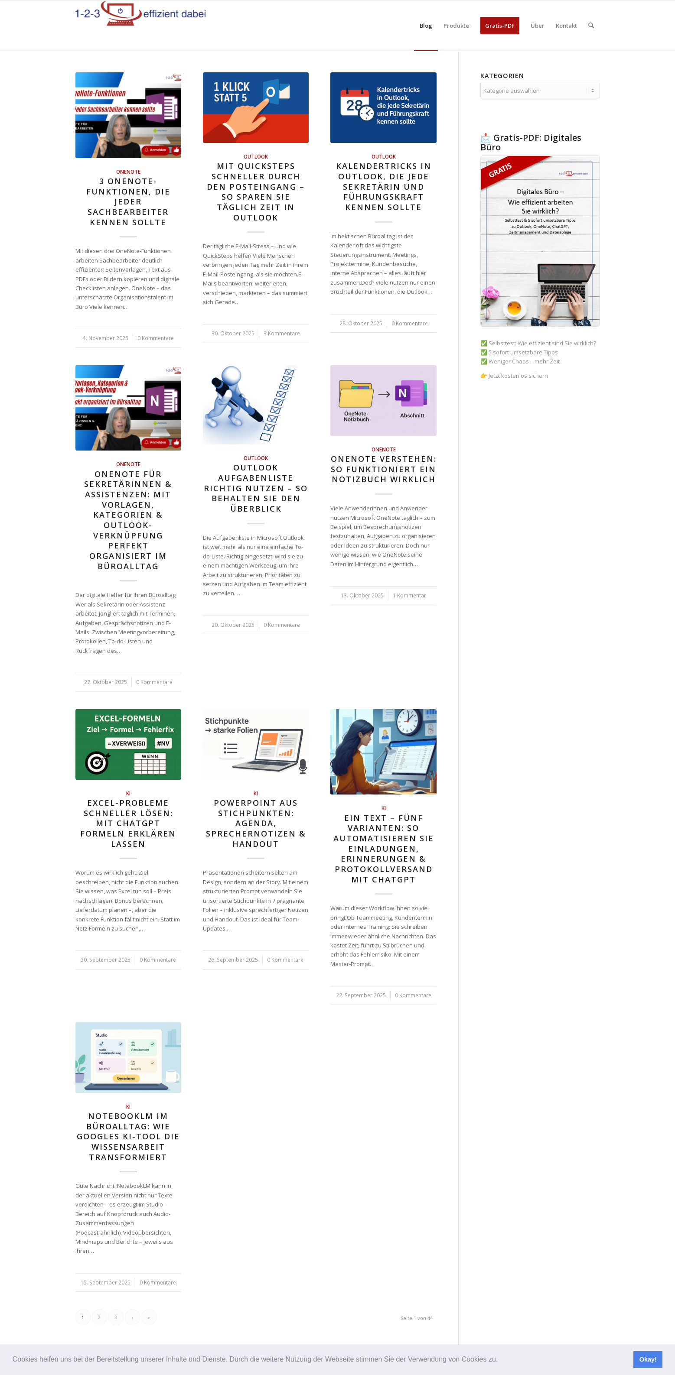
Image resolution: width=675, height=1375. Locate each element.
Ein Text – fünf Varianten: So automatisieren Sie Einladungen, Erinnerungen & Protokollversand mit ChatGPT (383, 849)
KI (128, 793)
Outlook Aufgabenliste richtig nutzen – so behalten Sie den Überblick (256, 488)
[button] (501, 1360)
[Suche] (591, 25)
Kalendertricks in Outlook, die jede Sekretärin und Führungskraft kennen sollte (383, 186)
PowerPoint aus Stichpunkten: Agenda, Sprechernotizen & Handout (256, 823)
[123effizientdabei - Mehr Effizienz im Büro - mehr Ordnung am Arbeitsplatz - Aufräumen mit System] (140, 25)
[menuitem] (426, 25)
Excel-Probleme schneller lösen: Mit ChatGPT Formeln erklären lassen (128, 823)
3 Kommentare (282, 333)
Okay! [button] (648, 1359)
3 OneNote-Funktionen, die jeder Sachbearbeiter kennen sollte (128, 201)
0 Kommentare (155, 337)
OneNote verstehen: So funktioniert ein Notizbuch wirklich (384, 469)
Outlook (256, 156)
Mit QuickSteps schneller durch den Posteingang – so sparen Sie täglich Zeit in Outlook (256, 191)
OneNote (128, 171)
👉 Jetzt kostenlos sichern (514, 375)
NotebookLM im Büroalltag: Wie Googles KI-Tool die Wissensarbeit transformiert (128, 1136)
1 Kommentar (409, 595)
